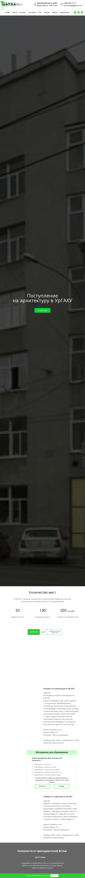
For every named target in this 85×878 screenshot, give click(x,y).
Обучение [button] (22, 12)
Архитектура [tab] (34, 632)
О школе (14, 12)
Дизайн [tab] (43, 632)
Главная (7, 12)
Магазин (54, 12)
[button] (75, 12)
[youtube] (82, 12)
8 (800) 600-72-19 (70, 3)
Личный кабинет (65, 12)
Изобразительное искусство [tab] (54, 631)
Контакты (47, 12)
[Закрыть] (82, 876)
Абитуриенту (32, 12)
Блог (40, 12)
